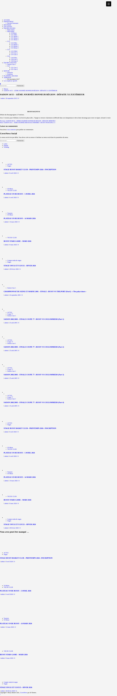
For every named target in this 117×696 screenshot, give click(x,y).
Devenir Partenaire (12, 23)
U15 (8, 49)
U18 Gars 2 (14, 61)
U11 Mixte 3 (14, 39)
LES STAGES (8, 26)
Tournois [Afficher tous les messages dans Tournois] (10, 213)
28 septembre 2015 (11, 98)
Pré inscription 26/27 (13, 79)
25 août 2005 (14, 323)
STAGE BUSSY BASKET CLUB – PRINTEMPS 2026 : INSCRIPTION (30, 169)
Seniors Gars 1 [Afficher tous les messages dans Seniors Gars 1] (11, 288)
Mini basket (10, 31)
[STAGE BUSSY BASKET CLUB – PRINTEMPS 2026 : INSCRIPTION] (12, 162)
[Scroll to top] (0, 694)
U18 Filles (14, 58)
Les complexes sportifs (10, 81)
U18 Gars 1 (14, 59)
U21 (8, 66)
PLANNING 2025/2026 (11, 76)
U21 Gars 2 (14, 69)
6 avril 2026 (13, 197)
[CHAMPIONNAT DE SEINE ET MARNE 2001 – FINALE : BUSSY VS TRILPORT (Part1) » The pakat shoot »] (10, 284)
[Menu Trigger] (108, 3)
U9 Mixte (14, 33)
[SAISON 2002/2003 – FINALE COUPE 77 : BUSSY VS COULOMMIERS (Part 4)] (10, 392)
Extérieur (10, 74)
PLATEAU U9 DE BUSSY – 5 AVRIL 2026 (19, 194)
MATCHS (7, 71)
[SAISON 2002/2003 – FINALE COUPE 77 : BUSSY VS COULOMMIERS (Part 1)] (10, 309)
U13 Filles (14, 43)
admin (3, 98)
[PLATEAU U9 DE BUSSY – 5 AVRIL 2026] (12, 187)
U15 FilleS (14, 51)
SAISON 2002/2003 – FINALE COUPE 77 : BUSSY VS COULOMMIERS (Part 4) (34, 402)
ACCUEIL (7, 20)
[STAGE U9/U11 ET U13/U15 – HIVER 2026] (12, 259)
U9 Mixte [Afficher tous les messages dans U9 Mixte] (10, 189)
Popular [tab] (6, 145)
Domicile (10, 72)
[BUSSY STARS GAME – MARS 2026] (12, 236)
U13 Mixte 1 (14, 44)
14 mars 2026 (14, 222)
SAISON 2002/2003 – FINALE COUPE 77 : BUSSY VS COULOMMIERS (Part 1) (34, 319)
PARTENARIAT (8, 21)
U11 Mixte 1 (14, 36)
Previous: (28, 121)
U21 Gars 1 (14, 67)
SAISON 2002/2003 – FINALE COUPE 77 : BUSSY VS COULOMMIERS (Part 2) (34, 347)
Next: (27, 122)
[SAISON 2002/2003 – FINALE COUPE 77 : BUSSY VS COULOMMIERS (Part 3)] (10, 364)
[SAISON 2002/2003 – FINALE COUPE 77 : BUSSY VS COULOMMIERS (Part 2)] (10, 337)
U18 (8, 56)
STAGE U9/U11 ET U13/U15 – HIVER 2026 (20, 266)
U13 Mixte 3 (14, 48)
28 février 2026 (14, 269)
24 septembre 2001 (15, 295)
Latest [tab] (5, 144)
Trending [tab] (6, 147)
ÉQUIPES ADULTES (10, 62)
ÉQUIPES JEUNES (9, 28)
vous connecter (11, 129)
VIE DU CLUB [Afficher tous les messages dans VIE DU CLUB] (11, 190)
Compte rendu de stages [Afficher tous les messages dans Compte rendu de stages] (14, 260)
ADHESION (7, 77)
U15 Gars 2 (14, 54)
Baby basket (11, 30)
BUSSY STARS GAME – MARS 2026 (17, 241)
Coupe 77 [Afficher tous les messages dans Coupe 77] (10, 314)
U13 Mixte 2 (14, 46)
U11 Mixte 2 (14, 38)
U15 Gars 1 (14, 53)
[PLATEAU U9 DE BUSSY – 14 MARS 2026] (12, 211)
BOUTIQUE (7, 25)
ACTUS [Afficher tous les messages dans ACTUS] (9, 164)
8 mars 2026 (13, 244)
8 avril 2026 (13, 173)
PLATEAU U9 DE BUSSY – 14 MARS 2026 (20, 218)
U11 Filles (14, 35)
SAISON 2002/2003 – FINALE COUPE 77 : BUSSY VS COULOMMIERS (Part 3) (34, 375)
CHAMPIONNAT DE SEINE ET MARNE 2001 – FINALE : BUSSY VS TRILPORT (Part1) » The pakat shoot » (45, 291)
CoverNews (23, 692)
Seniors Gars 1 (11, 64)
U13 (8, 41)
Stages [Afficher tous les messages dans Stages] (9, 166)
